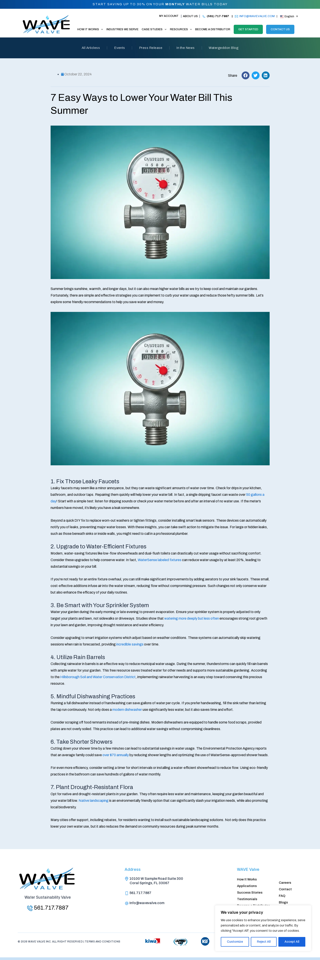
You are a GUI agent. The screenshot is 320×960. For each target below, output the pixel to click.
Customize (235, 941)
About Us (190, 16)
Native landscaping (93, 800)
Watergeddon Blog (226, 48)
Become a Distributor (253, 905)
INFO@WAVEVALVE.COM (257, 16)
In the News (187, 48)
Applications (247, 884)
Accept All (292, 941)
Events (118, 48)
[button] (245, 75)
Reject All (263, 941)
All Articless (88, 48)
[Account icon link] (167, 16)
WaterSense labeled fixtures (159, 560)
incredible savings (129, 644)
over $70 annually (116, 755)
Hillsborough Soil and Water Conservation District (98, 677)
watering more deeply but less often (191, 618)
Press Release (151, 48)
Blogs (283, 901)
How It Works (247, 877)
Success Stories (249, 891)
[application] (101, 29)
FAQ (282, 894)
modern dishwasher (127, 709)
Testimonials (247, 898)
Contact (285, 887)
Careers (285, 880)
